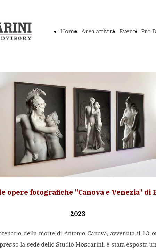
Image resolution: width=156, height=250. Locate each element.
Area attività (98, 31)
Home (68, 31)
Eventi (128, 31)
